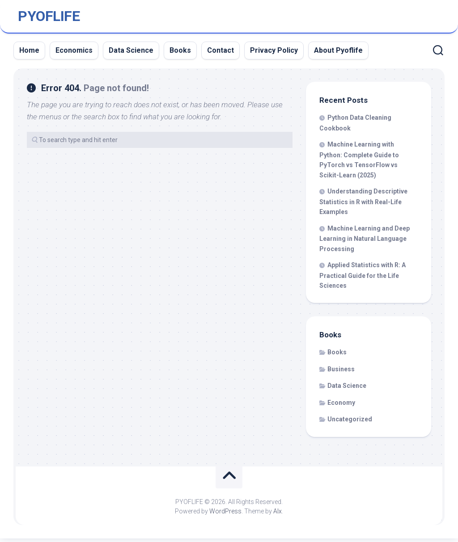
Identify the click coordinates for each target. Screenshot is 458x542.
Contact (220, 54)
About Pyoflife (338, 54)
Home (29, 54)
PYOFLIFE (49, 18)
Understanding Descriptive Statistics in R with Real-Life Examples (363, 205)
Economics (74, 54)
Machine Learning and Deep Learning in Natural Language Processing (364, 242)
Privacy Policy (274, 54)
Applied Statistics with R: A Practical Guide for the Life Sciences (362, 279)
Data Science (131, 54)
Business (341, 372)
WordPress (225, 514)
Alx (277, 514)
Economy (341, 406)
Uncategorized (349, 423)
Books (180, 54)
